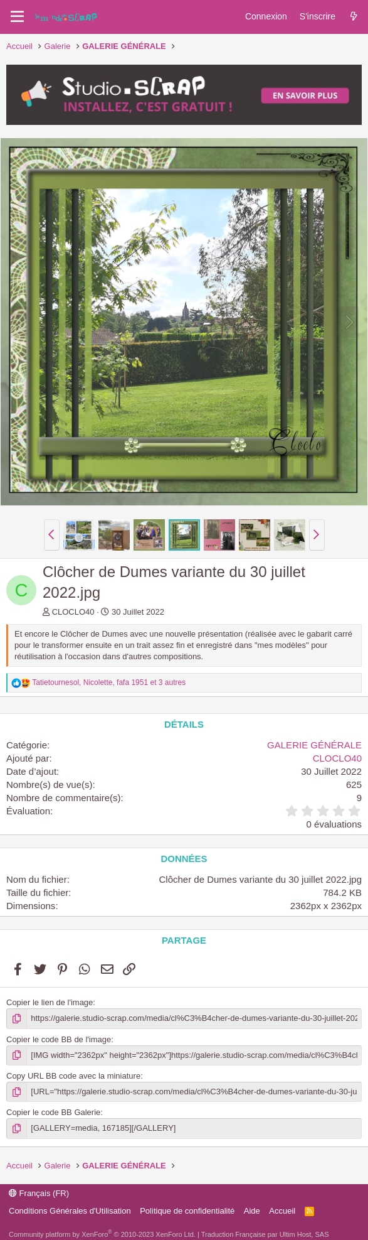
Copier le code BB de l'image (58, 1039)
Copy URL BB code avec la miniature (73, 1076)
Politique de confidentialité (187, 1211)
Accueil (282, 1211)
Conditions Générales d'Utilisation (70, 1211)
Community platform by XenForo (102, 1234)
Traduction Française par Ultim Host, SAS (265, 1234)
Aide (252, 1211)
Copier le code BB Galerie (53, 1112)
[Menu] (17, 17)
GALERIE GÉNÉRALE (314, 745)
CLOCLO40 (73, 612)
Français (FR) (39, 1193)
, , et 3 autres (109, 682)
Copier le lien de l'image (49, 1002)
